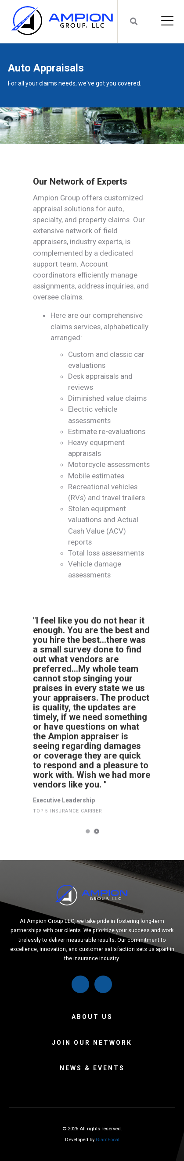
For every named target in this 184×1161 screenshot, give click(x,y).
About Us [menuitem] (92, 1016)
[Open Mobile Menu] (167, 21)
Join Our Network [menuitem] (92, 1042)
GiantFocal (107, 1140)
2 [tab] (96, 845)
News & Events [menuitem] (92, 1068)
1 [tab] (87, 846)
